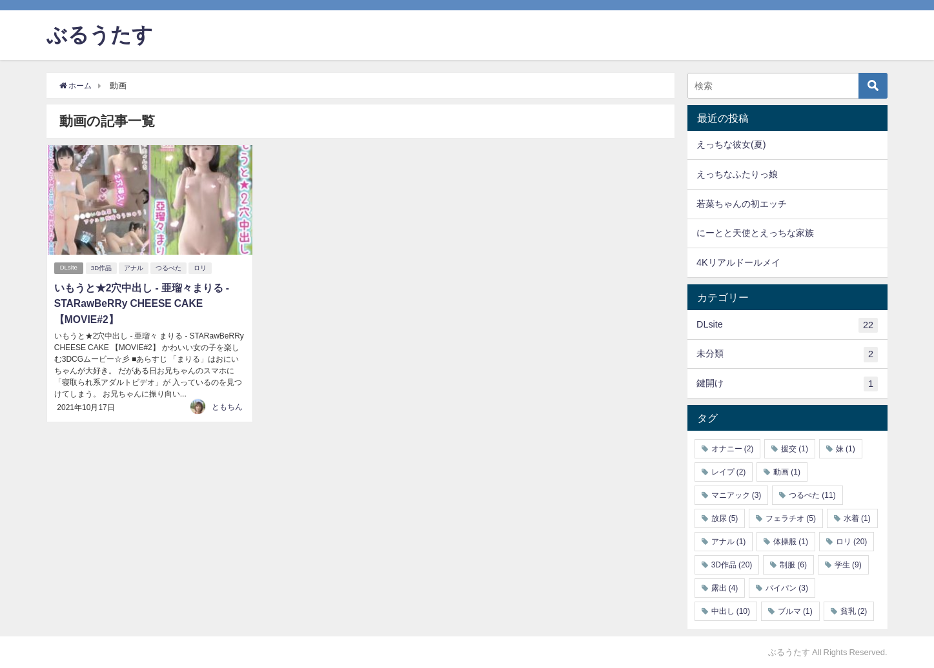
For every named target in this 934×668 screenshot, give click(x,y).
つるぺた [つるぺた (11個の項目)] (812, 495)
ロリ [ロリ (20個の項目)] (851, 541)
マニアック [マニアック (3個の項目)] (736, 495)
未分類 (787, 354)
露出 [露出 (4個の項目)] (724, 588)
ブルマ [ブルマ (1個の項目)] (795, 611)
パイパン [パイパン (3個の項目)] (787, 588)
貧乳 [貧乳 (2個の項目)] (854, 611)
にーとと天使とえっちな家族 (755, 232)
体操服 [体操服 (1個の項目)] (790, 541)
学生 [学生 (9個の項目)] (848, 565)
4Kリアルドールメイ (738, 262)
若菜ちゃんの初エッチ (741, 203)
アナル (135, 267)
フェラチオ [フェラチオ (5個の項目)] (791, 518)
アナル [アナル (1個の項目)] (728, 541)
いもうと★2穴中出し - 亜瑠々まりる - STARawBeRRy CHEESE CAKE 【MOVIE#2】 (141, 302)
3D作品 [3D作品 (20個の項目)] (732, 565)
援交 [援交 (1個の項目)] (794, 449)
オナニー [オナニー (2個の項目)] (732, 449)
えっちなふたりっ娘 (737, 174)
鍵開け (787, 384)
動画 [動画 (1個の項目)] (786, 472)
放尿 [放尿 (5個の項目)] (724, 518)
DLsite (68, 267)
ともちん (227, 405)
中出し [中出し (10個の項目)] (730, 611)
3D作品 (102, 267)
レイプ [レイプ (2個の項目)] (728, 472)
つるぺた (170, 267)
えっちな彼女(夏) (731, 144)
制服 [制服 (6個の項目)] (793, 565)
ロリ (201, 267)
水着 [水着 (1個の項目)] (857, 518)
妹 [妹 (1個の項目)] (845, 449)
